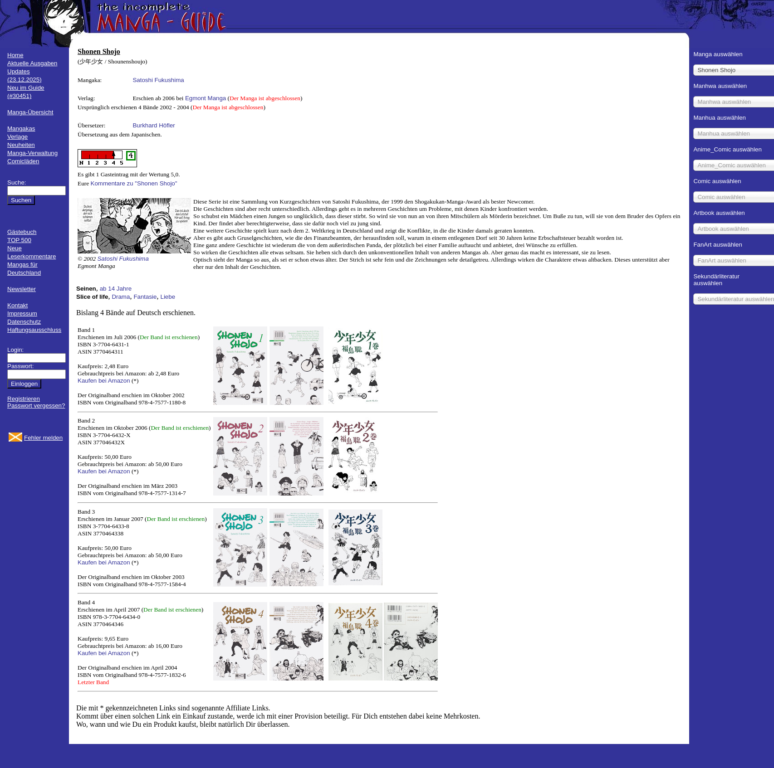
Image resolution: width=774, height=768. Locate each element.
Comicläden (23, 161)
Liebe (168, 296)
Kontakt (17, 305)
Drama (121, 296)
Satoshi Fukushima (158, 80)
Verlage (17, 136)
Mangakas (21, 128)
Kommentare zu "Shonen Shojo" (134, 183)
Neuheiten (21, 144)
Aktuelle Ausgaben (32, 63)
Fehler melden (43, 437)
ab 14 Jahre (116, 288)
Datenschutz (24, 321)
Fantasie (145, 296)
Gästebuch (21, 231)
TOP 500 (19, 240)
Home (15, 55)
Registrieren (23, 398)
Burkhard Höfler (153, 125)
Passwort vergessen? (36, 405)
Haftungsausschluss (34, 329)
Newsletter (21, 289)
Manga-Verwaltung (32, 153)
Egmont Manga (205, 98)
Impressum (22, 313)
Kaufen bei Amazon (104, 380)
